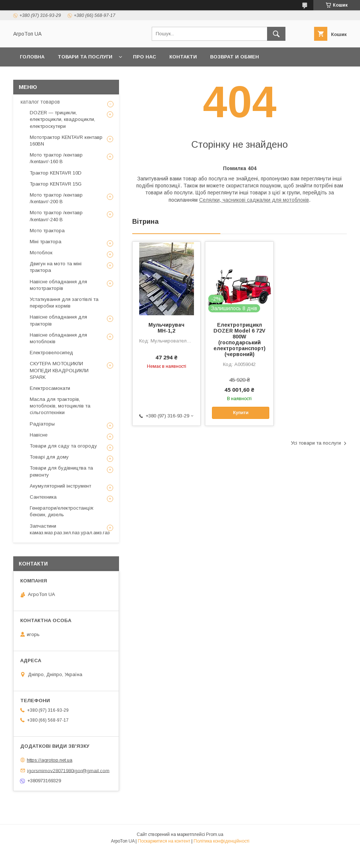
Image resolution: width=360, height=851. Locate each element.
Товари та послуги (85, 57)
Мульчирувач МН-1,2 (166, 328)
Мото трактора (47, 230)
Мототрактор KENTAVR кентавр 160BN (66, 140)
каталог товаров (40, 102)
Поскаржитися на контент (164, 841)
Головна (32, 57)
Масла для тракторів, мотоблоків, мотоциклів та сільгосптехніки (60, 405)
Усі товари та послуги (316, 443)
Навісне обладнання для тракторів (58, 320)
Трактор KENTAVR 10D (56, 173)
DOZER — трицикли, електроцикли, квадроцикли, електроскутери (62, 119)
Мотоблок (41, 252)
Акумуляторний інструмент (60, 486)
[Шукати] (276, 34)
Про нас (144, 57)
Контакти (183, 57)
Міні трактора (45, 241)
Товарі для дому (49, 457)
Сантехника (43, 497)
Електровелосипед (51, 352)
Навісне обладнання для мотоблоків (58, 338)
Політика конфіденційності (221, 841)
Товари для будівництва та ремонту (61, 471)
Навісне (38, 435)
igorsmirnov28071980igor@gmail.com (68, 770)
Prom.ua (214, 834)
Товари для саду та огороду (63, 446)
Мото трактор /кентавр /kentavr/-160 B (56, 158)
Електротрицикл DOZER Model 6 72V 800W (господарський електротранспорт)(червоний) (239, 339)
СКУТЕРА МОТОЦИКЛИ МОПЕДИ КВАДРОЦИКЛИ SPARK (59, 370)
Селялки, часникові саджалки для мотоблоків (254, 200)
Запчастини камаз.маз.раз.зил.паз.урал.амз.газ (70, 529)
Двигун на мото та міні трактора (56, 267)
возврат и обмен (234, 57)
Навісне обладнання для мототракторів (58, 285)
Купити (240, 412)
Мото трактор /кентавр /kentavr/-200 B (56, 198)
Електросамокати (50, 388)
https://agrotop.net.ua (49, 760)
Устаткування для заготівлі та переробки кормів (64, 303)
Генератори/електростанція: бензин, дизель (62, 511)
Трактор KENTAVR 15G (56, 184)
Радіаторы (42, 424)
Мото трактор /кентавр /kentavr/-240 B (56, 216)
